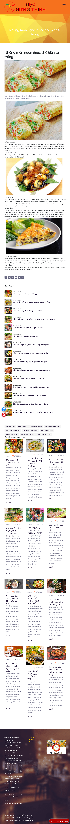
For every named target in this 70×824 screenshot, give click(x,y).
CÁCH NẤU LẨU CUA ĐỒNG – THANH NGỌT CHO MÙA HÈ (34, 319)
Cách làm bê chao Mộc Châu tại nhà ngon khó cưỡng (32, 370)
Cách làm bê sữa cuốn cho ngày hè (25, 336)
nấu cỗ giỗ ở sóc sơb (12, 434)
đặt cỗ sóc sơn (22, 426)
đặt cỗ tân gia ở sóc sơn (13, 430)
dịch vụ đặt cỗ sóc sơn (27, 434)
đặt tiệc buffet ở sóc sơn (52, 426)
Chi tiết (9, 502)
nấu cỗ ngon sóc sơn (36, 426)
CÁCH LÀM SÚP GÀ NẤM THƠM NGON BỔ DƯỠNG (32, 302)
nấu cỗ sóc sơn (10, 426)
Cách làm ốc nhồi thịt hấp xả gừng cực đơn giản (30, 362)
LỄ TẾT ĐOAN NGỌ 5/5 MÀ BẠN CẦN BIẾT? (29, 328)
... (11, 498)
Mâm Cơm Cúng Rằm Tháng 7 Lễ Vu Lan (27, 311)
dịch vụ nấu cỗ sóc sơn (44, 434)
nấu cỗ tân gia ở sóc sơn (30, 430)
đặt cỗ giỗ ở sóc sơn (47, 430)
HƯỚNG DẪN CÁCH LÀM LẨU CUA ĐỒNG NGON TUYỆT (33, 413)
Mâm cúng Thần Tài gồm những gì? (25, 294)
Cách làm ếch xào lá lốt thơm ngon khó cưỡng (30, 396)
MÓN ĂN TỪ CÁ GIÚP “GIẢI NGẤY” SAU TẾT (29, 379)
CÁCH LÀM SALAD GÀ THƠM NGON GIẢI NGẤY (30, 353)
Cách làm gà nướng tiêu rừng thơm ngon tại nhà (30, 404)
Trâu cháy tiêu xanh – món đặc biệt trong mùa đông (32, 387)
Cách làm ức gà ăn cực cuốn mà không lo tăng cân (31, 345)
